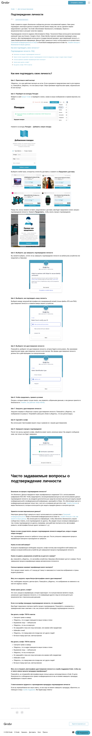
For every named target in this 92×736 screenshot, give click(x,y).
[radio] (17, 712)
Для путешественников (25, 9)
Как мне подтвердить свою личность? (25, 48)
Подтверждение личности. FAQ (22, 51)
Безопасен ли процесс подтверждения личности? (27, 54)
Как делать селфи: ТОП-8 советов (23, 64)
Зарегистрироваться (78, 724)
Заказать (24, 732)
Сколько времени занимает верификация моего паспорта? (30, 59)
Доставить (32, 732)
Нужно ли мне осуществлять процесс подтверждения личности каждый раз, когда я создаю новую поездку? (43, 57)
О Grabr (16, 732)
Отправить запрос (77, 2)
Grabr (13, 9)
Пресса (45, 732)
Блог (39, 732)
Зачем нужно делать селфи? (21, 62)
